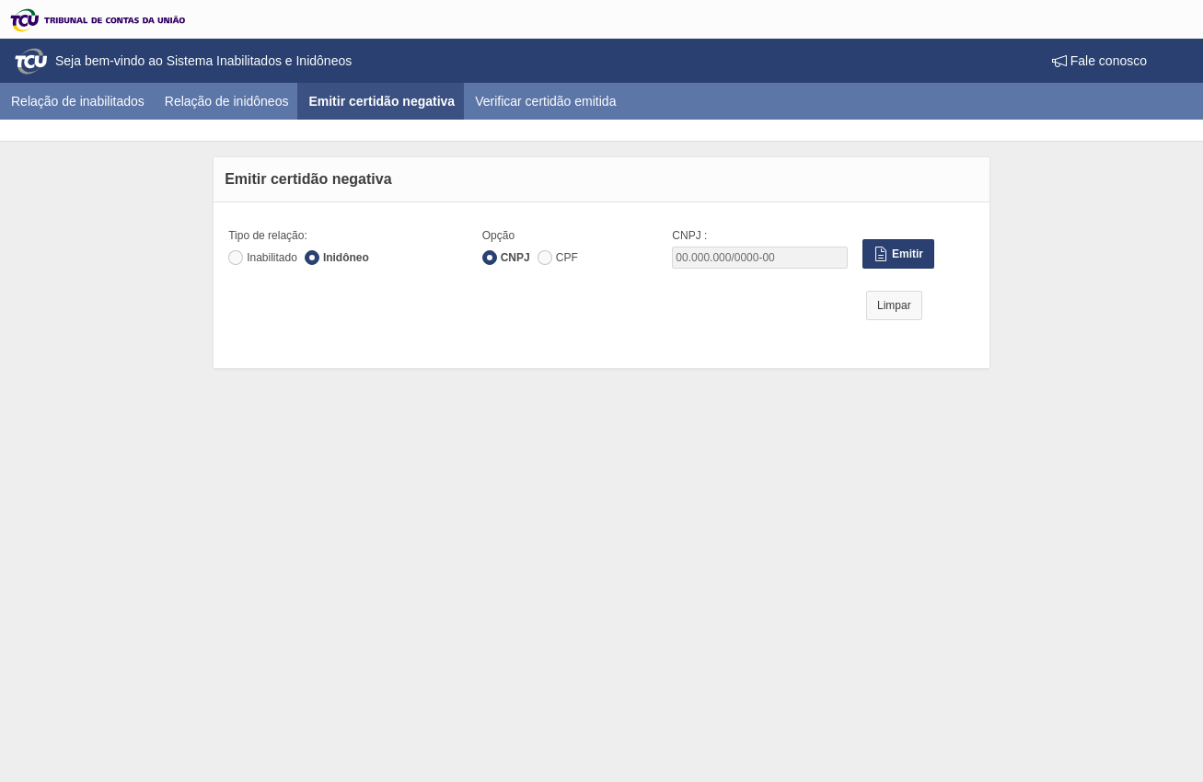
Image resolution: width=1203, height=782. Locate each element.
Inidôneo (346, 257)
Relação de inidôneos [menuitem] (227, 101)
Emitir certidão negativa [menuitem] (387, 101)
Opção (498, 235)
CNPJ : (689, 235)
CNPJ (515, 257)
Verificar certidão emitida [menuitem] (545, 101)
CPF (567, 257)
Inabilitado (272, 257)
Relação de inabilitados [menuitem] (78, 101)
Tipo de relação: (267, 235)
